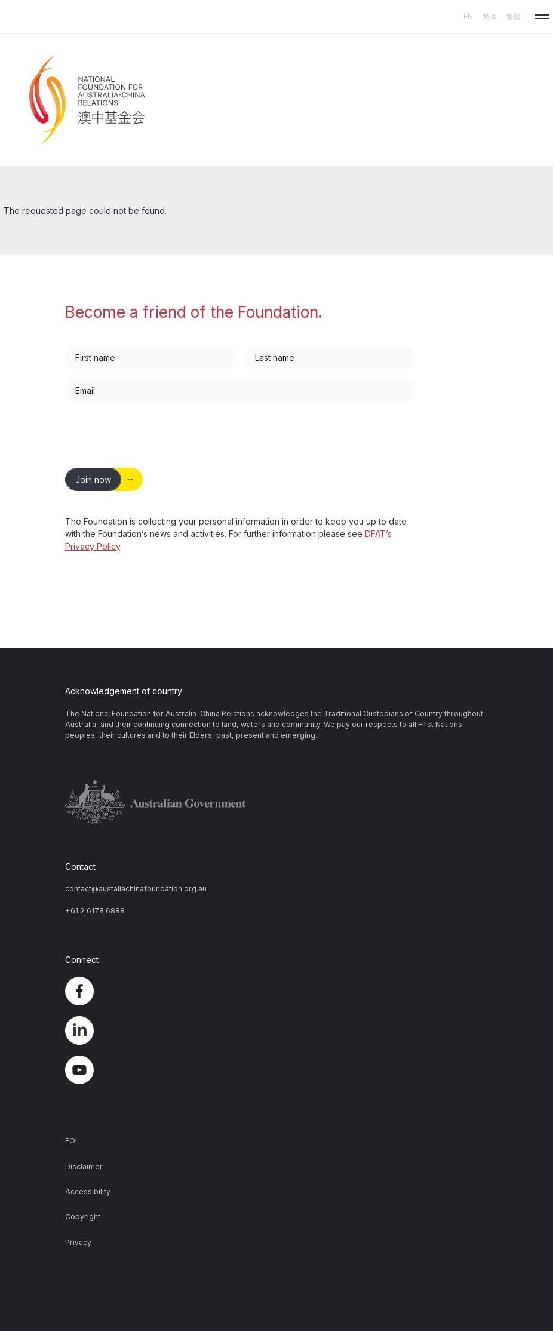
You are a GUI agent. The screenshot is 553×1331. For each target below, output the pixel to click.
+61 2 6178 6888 (95, 910)
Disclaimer (84, 1166)
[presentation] (156, 435)
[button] (542, 17)
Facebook (276, 991)
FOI (71, 1140)
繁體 (513, 16)
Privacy (78, 1242)
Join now (93, 479)
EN (468, 16)
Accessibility (87, 1191)
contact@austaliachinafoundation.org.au (136, 888)
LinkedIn (276, 1030)
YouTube (276, 1070)
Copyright (82, 1216)
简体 (490, 16)
